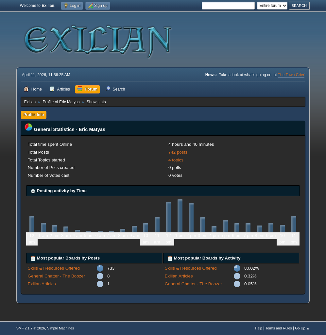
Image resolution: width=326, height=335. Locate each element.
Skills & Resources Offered (54, 268)
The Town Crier (291, 75)
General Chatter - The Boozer (56, 276)
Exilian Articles (42, 283)
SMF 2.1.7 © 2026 (30, 328)
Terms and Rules (279, 328)
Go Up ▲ (302, 328)
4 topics (175, 160)
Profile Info (34, 114)
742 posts (177, 152)
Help (258, 328)
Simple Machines (60, 328)
